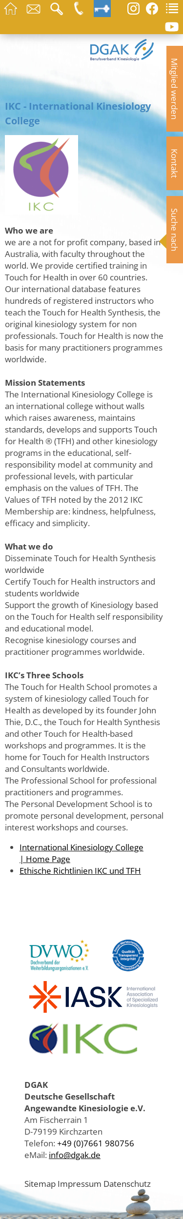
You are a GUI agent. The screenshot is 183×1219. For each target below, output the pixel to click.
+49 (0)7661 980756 (95, 1143)
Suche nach (175, 229)
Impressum (80, 1183)
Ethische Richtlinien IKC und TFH (80, 870)
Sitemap (40, 1183)
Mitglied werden (175, 88)
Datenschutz (127, 1183)
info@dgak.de (75, 1154)
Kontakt (175, 163)
